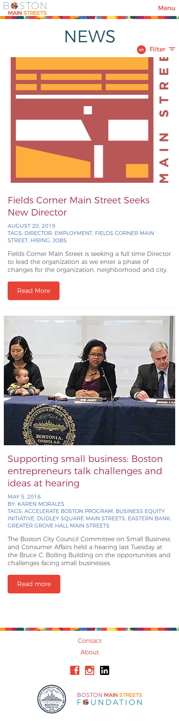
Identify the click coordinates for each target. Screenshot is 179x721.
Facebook (74, 670)
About (90, 652)
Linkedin (104, 670)
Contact (90, 640)
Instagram (89, 670)
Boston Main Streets (25, 8)
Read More (33, 290)
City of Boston (52, 699)
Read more (34, 584)
